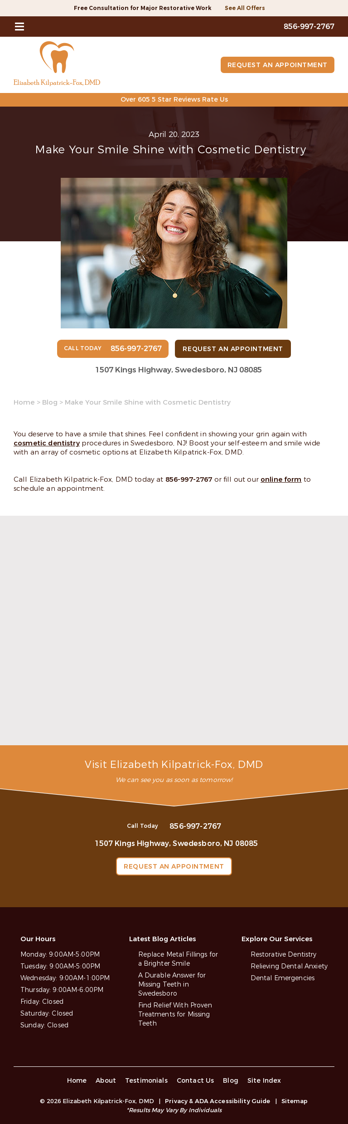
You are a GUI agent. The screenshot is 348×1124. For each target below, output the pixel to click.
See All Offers (245, 8)
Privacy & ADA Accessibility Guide (217, 1101)
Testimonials (146, 1080)
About (106, 1080)
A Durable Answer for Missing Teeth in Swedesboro (172, 984)
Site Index (264, 1080)
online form (281, 479)
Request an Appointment (277, 65)
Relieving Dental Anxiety (289, 966)
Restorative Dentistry (284, 954)
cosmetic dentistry (47, 443)
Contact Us (195, 1080)
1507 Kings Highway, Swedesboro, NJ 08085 (178, 370)
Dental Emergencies (283, 978)
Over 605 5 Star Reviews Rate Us (174, 99)
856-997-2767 (189, 479)
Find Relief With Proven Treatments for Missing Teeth (175, 1014)
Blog (50, 402)
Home (24, 402)
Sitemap (294, 1101)
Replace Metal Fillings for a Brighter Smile (178, 959)
